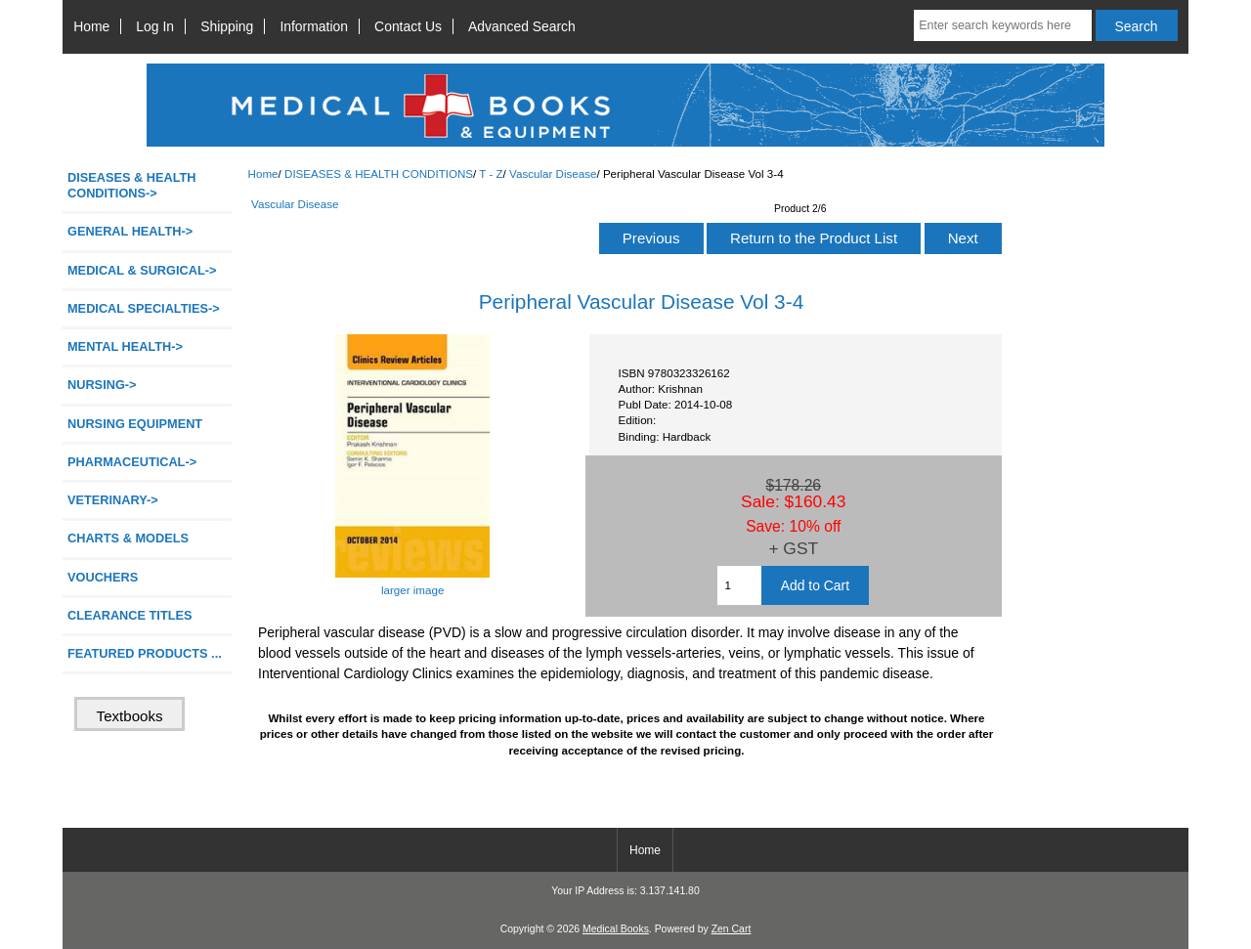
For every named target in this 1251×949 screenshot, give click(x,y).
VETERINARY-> (112, 500)
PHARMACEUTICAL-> (131, 461)
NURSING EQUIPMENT (134, 423)
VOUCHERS (102, 577)
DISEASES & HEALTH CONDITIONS (378, 173)
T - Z (490, 173)
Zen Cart (732, 929)
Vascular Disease (552, 173)
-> (131, 185)
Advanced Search (522, 26)
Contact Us (408, 26)
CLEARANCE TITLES (130, 615)
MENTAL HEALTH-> (125, 346)
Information (314, 26)
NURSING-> (102, 384)
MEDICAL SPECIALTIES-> (143, 308)
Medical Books (615, 929)
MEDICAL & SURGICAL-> (141, 270)
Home (91, 26)
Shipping (226, 26)
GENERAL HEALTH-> (130, 231)
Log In (155, 26)
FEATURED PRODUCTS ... (144, 653)
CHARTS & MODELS (128, 538)
